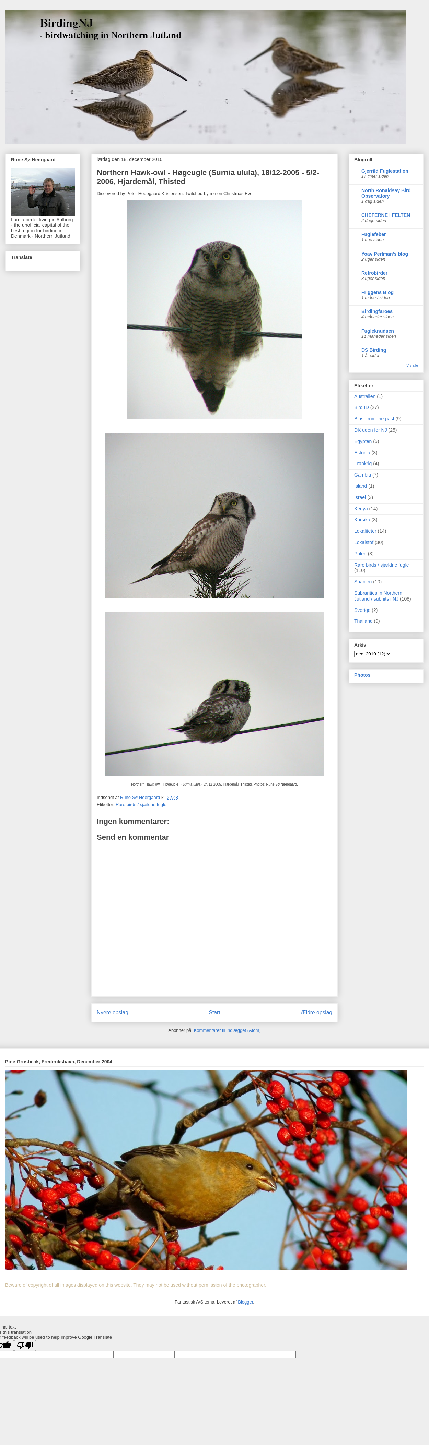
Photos (362, 675)
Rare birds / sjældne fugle (141, 804)
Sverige (362, 610)
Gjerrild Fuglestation (384, 171)
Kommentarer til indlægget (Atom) (227, 1030)
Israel (360, 497)
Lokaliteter (365, 531)
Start (214, 1012)
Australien (364, 396)
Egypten (363, 441)
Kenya (361, 508)
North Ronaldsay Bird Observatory (386, 193)
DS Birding (373, 350)
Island (360, 486)
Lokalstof (363, 542)
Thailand (363, 621)
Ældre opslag (316, 1012)
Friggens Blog (377, 292)
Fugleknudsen (377, 331)
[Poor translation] (25, 1345)
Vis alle (412, 365)
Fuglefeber (373, 234)
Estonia (362, 452)
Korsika (362, 519)
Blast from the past (374, 418)
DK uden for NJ (370, 430)
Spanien (363, 581)
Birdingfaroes (377, 311)
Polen (360, 553)
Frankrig (363, 463)
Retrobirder (374, 273)
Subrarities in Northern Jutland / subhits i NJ (378, 596)
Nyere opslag (112, 1012)
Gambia (362, 475)
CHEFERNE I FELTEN (385, 215)
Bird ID (361, 407)
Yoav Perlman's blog (384, 254)
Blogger (245, 1302)
